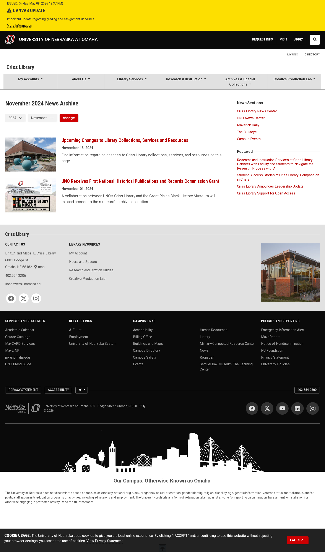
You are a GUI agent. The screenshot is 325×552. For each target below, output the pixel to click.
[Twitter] (24, 298)
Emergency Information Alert (282, 330)
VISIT (283, 39)
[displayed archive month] (42, 118)
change (69, 118)
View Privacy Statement (104, 541)
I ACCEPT (297, 540)
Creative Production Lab (87, 279)
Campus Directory (146, 350)
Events (138, 364)
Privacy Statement (275, 357)
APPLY (298, 39)
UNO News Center (251, 118)
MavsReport (270, 337)
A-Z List (75, 330)
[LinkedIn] (297, 408)
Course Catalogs (17, 337)
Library (205, 337)
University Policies (275, 364)
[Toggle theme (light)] (81, 390)
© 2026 (49, 410)
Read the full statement (77, 502)
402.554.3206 (15, 276)
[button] (30, 82)
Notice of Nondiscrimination (282, 344)
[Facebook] (11, 298)
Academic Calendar (19, 330)
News (204, 350)
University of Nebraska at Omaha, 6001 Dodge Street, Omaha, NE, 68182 (95, 406)
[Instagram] (36, 298)
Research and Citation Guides (91, 270)
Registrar (207, 357)
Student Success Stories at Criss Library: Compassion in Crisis (278, 177)
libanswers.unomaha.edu (23, 284)
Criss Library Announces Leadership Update (270, 186)
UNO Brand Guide (18, 364)
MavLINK (12, 350)
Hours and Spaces (83, 262)
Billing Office (142, 337)
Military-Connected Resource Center (227, 344)
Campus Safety (144, 357)
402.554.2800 (307, 390)
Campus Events (249, 139)
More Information (19, 26)
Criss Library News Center (257, 111)
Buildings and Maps (148, 344)
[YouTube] (282, 408)
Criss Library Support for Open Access (266, 193)
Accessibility (143, 330)
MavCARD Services (20, 344)
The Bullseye (247, 132)
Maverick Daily (248, 125)
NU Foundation (272, 350)
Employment (78, 337)
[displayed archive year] (15, 118)
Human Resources (214, 330)
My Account (78, 253)
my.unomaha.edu (17, 357)
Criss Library (20, 67)
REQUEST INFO (262, 39)
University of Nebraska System (92, 344)
